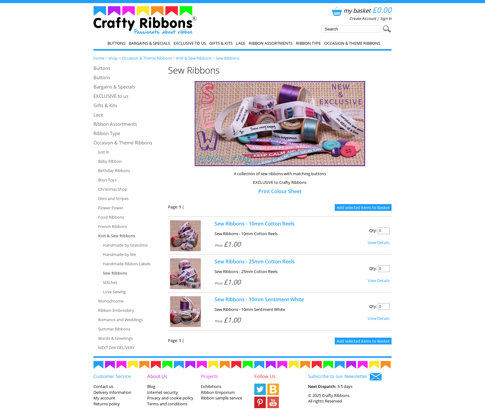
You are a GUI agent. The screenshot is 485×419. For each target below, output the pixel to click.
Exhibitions (211, 386)
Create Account (362, 18)
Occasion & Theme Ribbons (352, 43)
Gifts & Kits (221, 43)
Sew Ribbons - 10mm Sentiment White (259, 299)
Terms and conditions (167, 404)
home (98, 58)
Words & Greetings (115, 338)
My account (104, 398)
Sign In (386, 18)
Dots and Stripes (113, 198)
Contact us (103, 386)
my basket (361, 10)
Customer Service (112, 376)
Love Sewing (114, 291)
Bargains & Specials (149, 43)
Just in (103, 151)
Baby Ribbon (110, 161)
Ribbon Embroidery (116, 310)
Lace (240, 43)
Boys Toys (107, 179)
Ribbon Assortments (270, 43)
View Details (379, 242)
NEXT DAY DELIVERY (116, 347)
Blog (151, 386)
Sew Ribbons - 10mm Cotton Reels (255, 223)
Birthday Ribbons (114, 170)
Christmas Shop (112, 189)
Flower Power (110, 207)
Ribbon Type (308, 43)
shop (113, 58)
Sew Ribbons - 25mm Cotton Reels (255, 261)
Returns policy (106, 404)
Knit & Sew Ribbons (194, 58)
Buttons (116, 43)
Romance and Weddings (120, 319)
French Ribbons (112, 226)
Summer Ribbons (114, 328)
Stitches (110, 282)
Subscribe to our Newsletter (345, 376)
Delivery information (112, 392)
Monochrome (111, 300)
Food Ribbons (111, 217)
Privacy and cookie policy (170, 398)
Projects (209, 376)
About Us (157, 376)
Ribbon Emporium (218, 392)
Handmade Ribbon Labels (127, 263)
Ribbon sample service (221, 398)
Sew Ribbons (227, 58)
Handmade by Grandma (125, 245)
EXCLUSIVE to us (190, 43)
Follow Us (264, 376)
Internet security (162, 392)
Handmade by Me (119, 254)
